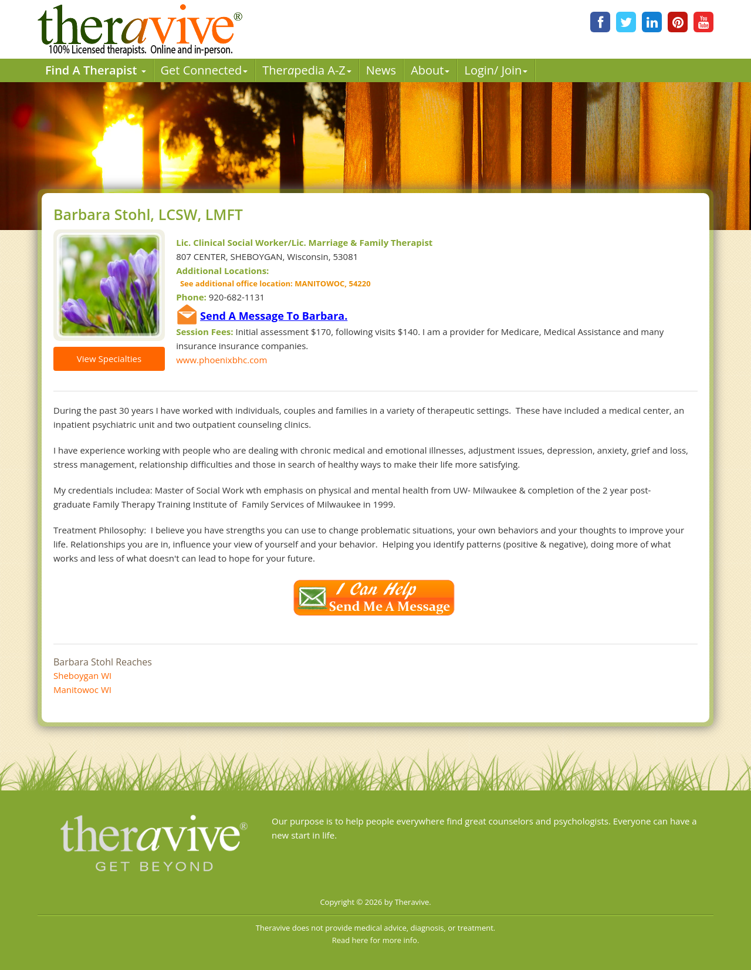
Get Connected (204, 70)
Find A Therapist (95, 70)
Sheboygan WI (82, 675)
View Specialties (109, 358)
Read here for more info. (376, 940)
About (430, 70)
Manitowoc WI (82, 689)
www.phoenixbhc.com (221, 360)
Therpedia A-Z (306, 70)
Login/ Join (495, 70)
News (381, 70)
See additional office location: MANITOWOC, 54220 (273, 283)
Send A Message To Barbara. (273, 316)
